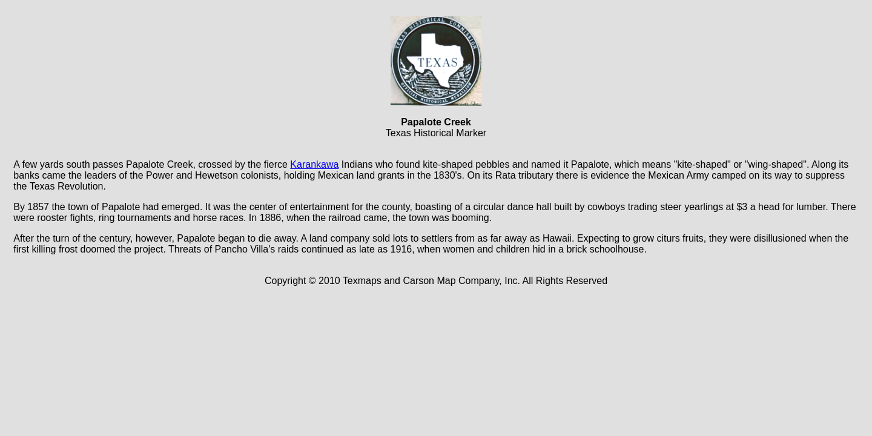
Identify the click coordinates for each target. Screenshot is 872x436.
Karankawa (314, 164)
